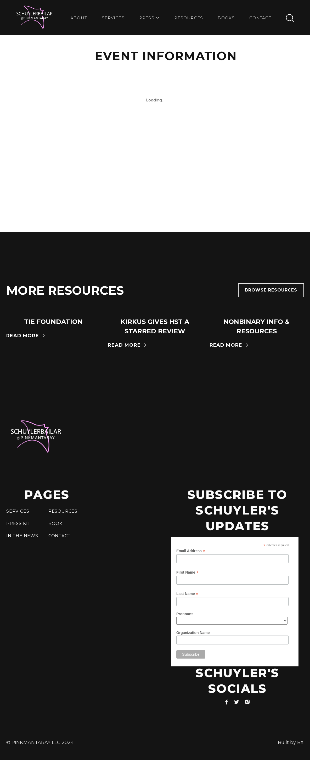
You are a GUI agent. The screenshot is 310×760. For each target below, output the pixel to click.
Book (55, 523)
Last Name (187, 593)
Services (113, 17)
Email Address (190, 550)
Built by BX (291, 742)
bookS (226, 17)
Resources (188, 17)
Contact (260, 17)
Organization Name (193, 633)
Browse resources (271, 290)
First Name (187, 572)
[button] (149, 18)
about (78, 17)
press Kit (18, 523)
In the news (22, 535)
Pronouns (184, 614)
